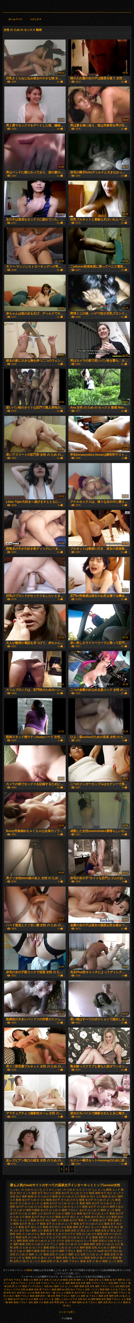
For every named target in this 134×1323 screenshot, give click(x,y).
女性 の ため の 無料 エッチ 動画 (29, 1254)
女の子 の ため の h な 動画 (68, 1199)
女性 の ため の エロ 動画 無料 (77, 1244)
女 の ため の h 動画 (46, 1196)
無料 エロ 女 (111, 1289)
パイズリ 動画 (97, 1289)
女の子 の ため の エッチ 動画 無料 (70, 1203)
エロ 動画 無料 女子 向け (97, 1193)
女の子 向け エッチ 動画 (76, 1216)
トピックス (35, 19)
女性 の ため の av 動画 (56, 1280)
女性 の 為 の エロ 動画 (76, 1257)
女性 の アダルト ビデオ (23, 1283)
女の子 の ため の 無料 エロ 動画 (63, 1213)
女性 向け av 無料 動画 (89, 1299)
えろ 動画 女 (67, 1292)
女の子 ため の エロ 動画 (37, 1199)
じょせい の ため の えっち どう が (30, 1189)
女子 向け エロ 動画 (36, 1227)
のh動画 (28, 1270)
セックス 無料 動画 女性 (77, 1286)
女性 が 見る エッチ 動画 (85, 1230)
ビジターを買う (67, 1312)
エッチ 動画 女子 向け (36, 1193)
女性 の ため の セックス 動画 (31, 1247)
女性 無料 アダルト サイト (94, 1283)
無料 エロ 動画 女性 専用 (47, 1302)
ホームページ (15, 19)
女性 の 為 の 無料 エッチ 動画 (104, 1261)
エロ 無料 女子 (36, 1280)
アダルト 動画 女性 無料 (101, 1296)
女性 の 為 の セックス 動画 (29, 1261)
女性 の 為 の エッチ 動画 (47, 1257)
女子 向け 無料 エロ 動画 (34, 1230)
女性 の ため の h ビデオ (60, 1233)
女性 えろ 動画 (102, 1280)
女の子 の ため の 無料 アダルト (59, 1210)
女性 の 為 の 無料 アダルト (113, 1292)
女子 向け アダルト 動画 (16, 1280)
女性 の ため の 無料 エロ (64, 1254)
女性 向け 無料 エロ (54, 1286)
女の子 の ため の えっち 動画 (103, 1199)
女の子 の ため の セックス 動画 (68, 1206)
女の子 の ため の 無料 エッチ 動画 (100, 1210)
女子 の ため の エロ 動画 (95, 1223)
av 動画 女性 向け (41, 1292)
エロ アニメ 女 (46, 1299)
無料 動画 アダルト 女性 (21, 1302)
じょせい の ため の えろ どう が (71, 1189)
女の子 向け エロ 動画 (104, 1216)
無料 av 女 (82, 1302)
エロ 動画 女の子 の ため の (65, 1193)
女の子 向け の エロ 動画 (46, 1216)
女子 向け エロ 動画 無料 (63, 1227)
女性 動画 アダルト (111, 1299)
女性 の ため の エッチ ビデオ (46, 1240)
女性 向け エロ (24, 1292)
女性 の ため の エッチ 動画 (81, 1240)
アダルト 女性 (82, 1289)
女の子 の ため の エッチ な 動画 (29, 1203)
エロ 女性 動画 (117, 1286)
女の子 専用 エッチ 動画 (83, 1220)
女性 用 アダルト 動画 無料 (48, 1289)
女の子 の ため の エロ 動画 (32, 1206)
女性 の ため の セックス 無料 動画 (70, 1247)
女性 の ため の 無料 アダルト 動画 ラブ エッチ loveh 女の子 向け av (81, 1250)
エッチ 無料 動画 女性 (69, 1283)
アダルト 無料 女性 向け (100, 1302)
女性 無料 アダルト (99, 1286)
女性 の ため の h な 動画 (31, 1233)
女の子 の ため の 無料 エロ (26, 1213)
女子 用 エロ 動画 (59, 1230)
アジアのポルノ (35, 1286)
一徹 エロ (55, 1292)
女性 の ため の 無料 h (105, 1247)
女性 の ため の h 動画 (89, 1233)
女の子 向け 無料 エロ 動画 (53, 1220)
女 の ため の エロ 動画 (72, 1196)
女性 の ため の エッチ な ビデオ (41, 1237)
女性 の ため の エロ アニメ (41, 1244)
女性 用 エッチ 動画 (17, 1286)
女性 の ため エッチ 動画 (95, 1254)
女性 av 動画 (27, 1289)
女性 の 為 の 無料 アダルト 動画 (66, 1261)
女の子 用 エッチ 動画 (32, 1223)
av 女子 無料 (116, 1280)
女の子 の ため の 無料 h (102, 1206)
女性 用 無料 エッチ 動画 (81, 1280)
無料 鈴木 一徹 (43, 1296)
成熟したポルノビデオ (66, 1299)
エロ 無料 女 (82, 1296)
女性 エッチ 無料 (68, 1302)
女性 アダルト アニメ (47, 1283)
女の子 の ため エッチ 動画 (99, 1213)
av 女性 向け (68, 1289)
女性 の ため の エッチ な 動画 (80, 1237)
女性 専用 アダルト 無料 (63, 1296)
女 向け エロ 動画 (97, 1196)
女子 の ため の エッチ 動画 (62, 1223)
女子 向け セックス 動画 (93, 1227)
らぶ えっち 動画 (102, 1189)
